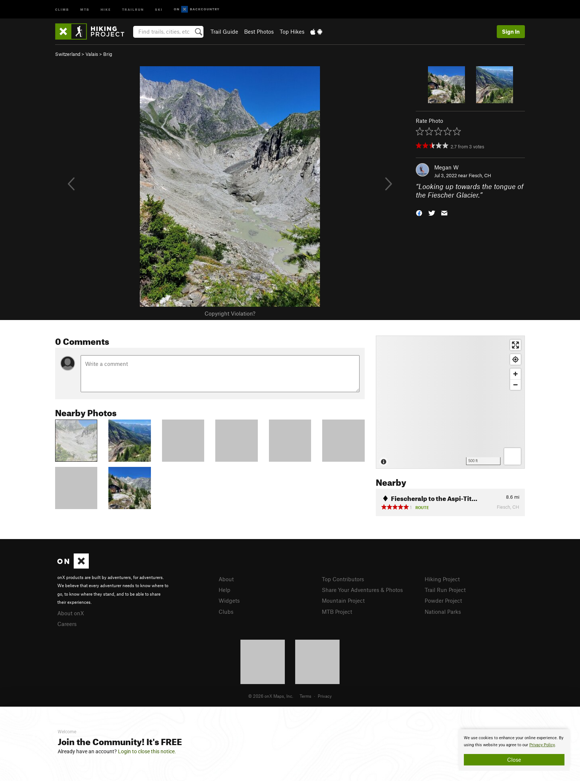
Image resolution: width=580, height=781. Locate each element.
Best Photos (259, 31)
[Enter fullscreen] (515, 345)
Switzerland (67, 54)
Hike (106, 9)
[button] (419, 212)
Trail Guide (224, 31)
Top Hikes (292, 31)
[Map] (450, 402)
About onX (70, 613)
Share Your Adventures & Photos (362, 589)
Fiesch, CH (480, 175)
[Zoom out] (515, 384)
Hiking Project (442, 579)
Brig (107, 54)
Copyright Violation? (230, 313)
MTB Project (337, 611)
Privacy (325, 695)
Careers (67, 623)
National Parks (443, 611)
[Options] (512, 456)
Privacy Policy (542, 745)
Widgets (229, 600)
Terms (305, 695)
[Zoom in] (515, 373)
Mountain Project (343, 600)
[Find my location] (515, 359)
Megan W (446, 167)
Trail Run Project (445, 589)
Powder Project (443, 600)
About (226, 579)
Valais (91, 54)
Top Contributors (343, 579)
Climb (62, 9)
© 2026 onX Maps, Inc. (270, 695)
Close (514, 759)
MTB (85, 9)
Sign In (511, 31)
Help (224, 589)
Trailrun (133, 9)
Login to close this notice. (147, 751)
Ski (159, 9)
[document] (514, 749)
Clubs (226, 611)
